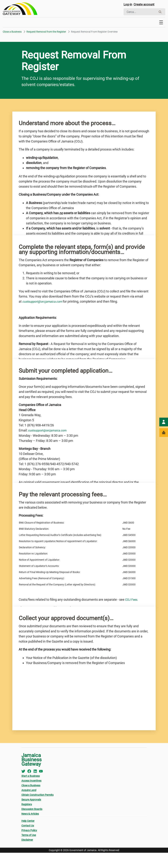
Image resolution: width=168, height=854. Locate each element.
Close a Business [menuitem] (30, 786)
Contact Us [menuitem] (27, 826)
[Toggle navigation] (161, 23)
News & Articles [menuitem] (30, 815)
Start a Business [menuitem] (30, 777)
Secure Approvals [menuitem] (31, 800)
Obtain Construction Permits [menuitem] (37, 796)
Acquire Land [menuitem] (28, 791)
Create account (147, 5)
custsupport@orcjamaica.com (49, 431)
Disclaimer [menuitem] (27, 841)
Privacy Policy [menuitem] (29, 831)
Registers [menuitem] (26, 805)
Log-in (129, 5)
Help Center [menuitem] (27, 822)
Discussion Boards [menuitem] (31, 810)
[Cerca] (140, 12)
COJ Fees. (132, 601)
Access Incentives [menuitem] (31, 781)
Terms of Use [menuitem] (28, 836)
